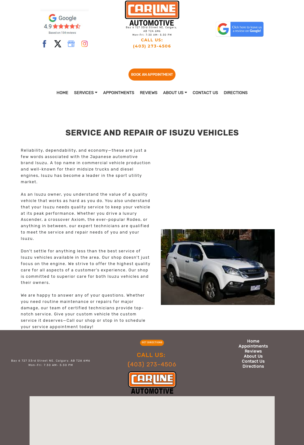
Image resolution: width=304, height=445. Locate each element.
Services (85, 92)
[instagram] (84, 44)
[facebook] (44, 44)
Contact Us (205, 92)
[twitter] (58, 44)
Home (62, 92)
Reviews (148, 92)
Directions (236, 92)
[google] (71, 44)
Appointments (118, 92)
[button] (152, 75)
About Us (175, 92)
